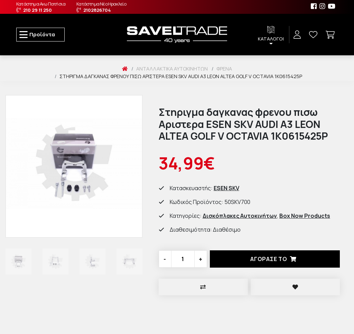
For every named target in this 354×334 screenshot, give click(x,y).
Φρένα (224, 68)
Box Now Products (304, 216)
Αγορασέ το (274, 259)
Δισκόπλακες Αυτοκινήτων (240, 216)
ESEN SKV (226, 188)
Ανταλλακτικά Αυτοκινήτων (172, 68)
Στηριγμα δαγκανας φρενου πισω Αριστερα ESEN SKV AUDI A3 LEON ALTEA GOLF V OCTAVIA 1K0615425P (180, 76)
